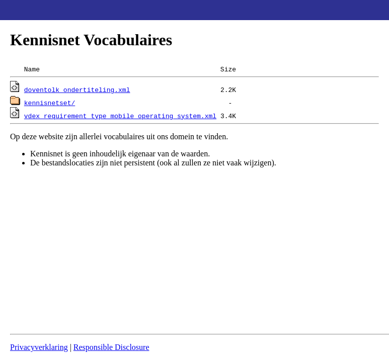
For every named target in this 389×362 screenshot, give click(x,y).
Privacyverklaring (39, 347)
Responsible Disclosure (111, 347)
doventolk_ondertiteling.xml (77, 89)
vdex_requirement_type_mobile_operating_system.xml (120, 115)
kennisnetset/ (49, 102)
